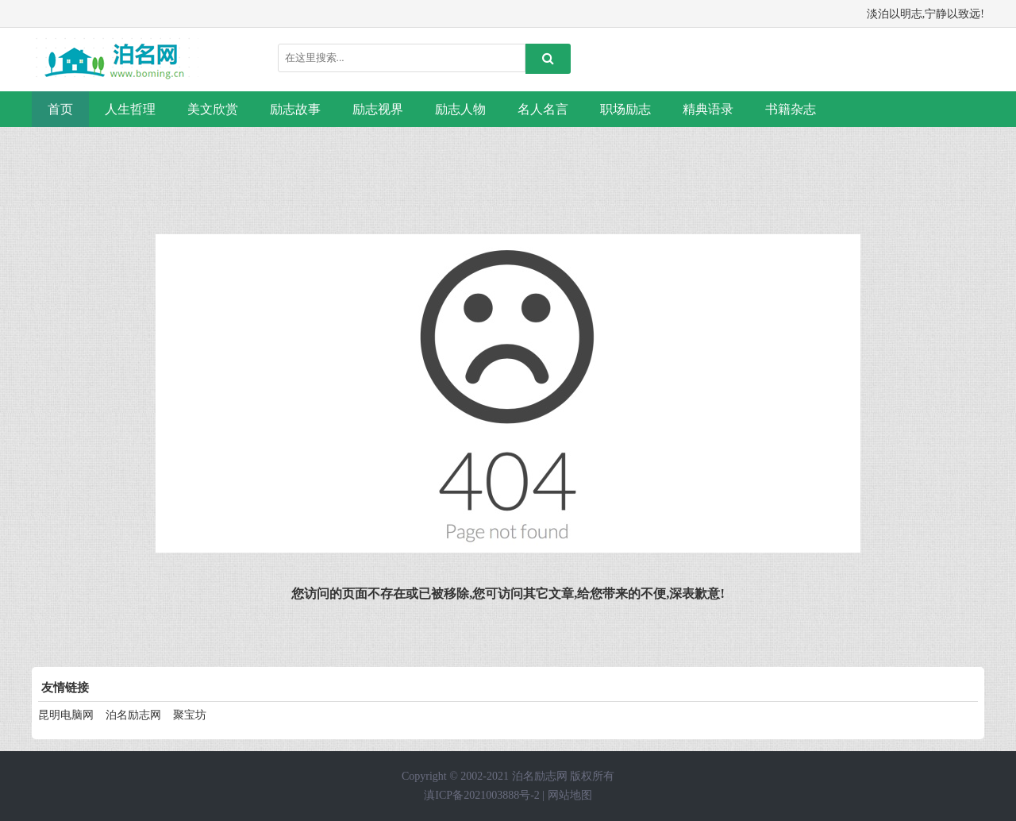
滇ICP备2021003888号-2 (481, 795)
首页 (60, 109)
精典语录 (708, 109)
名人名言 (543, 109)
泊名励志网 (133, 715)
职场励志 (625, 109)
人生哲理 (130, 109)
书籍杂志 (790, 109)
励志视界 (377, 109)
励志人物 (460, 109)
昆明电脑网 (66, 715)
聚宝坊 (189, 715)
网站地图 (570, 795)
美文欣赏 (212, 109)
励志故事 (295, 109)
